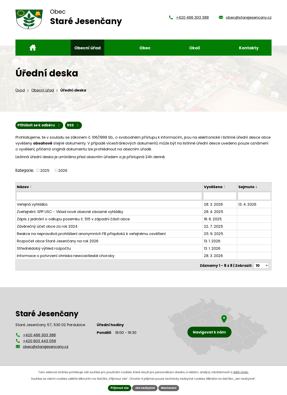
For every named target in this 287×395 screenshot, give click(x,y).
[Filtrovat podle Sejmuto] (254, 199)
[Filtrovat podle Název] (109, 199)
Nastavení (170, 388)
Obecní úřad (42, 92)
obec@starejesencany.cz (249, 18)
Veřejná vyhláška (32, 207)
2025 (44, 173)
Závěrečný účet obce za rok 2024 (47, 229)
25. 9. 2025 (214, 236)
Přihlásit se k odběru (60, 128)
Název (23, 189)
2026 (62, 173)
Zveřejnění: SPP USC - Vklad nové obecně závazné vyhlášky (70, 214)
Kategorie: (24, 173)
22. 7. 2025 (213, 229)
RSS (24, 128)
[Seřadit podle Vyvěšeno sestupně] (225, 190)
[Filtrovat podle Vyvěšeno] (220, 199)
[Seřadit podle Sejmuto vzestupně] (257, 189)
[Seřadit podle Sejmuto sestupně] (257, 190)
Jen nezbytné (145, 388)
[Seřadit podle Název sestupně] (31, 190)
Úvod (20, 92)
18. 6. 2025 (213, 221)
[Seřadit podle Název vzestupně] (31, 189)
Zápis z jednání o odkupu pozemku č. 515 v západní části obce (73, 221)
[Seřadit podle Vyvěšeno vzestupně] (225, 189)
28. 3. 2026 (213, 207)
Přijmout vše (118, 388)
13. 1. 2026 (212, 243)
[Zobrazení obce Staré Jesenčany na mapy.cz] (217, 328)
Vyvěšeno (213, 189)
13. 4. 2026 (248, 207)
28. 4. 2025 (214, 214)
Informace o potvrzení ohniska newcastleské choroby (65, 258)
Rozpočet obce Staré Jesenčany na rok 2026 (57, 243)
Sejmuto (247, 189)
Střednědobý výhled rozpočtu (44, 251)
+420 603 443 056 (39, 342)
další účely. (241, 372)
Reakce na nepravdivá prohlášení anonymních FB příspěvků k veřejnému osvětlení (91, 236)
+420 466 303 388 (192, 18)
